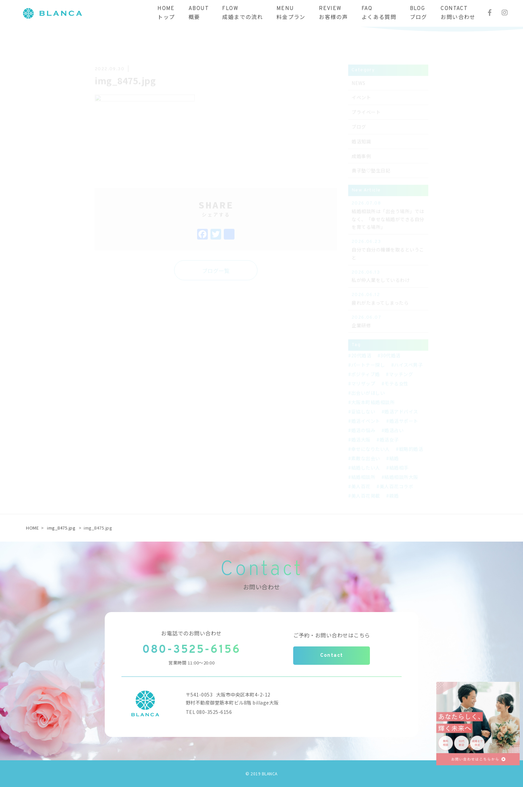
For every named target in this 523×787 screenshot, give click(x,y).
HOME (32, 528)
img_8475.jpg (61, 528)
